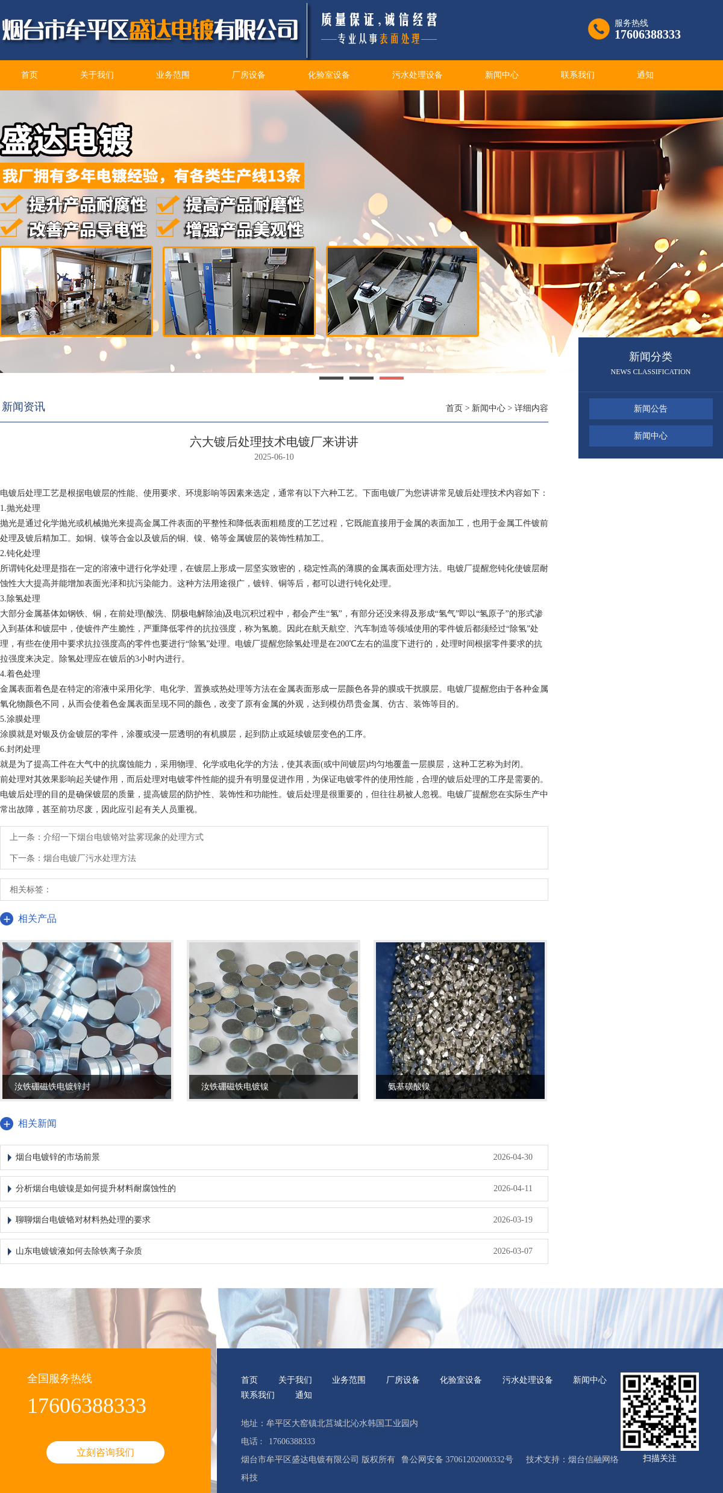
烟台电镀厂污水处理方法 (89, 858)
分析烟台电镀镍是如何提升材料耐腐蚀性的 (96, 1188)
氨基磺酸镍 (409, 1086)
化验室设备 (329, 75)
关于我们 (97, 75)
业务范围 (173, 75)
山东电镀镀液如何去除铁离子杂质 (79, 1251)
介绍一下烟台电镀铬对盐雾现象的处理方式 (123, 837)
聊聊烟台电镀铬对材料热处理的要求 (83, 1219)
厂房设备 (249, 75)
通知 (645, 75)
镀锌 (261, 583)
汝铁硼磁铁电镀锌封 (52, 1086)
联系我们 (578, 75)
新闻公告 (651, 408)
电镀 (8, 493)
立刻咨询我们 (105, 1452)
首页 (29, 75)
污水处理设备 (417, 75)
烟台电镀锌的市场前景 (58, 1157)
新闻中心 (502, 75)
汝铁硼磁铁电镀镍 (235, 1086)
